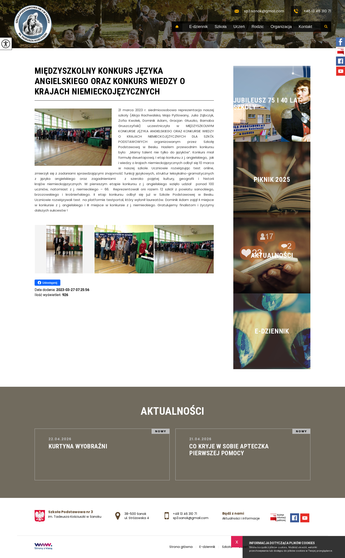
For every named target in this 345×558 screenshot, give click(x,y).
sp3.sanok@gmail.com (257, 11)
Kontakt (305, 26)
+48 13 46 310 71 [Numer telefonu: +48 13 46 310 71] (185, 514)
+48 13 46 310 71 (311, 11)
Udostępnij (47, 282)
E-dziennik (198, 26)
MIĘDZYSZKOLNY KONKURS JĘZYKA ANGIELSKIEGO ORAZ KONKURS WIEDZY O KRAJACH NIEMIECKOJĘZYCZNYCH (110, 81)
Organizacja (281, 26)
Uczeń (239, 26)
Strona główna (177, 26)
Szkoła (220, 26)
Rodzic (258, 26)
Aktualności (172, 411)
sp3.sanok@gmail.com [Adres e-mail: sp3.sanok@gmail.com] (190, 518)
